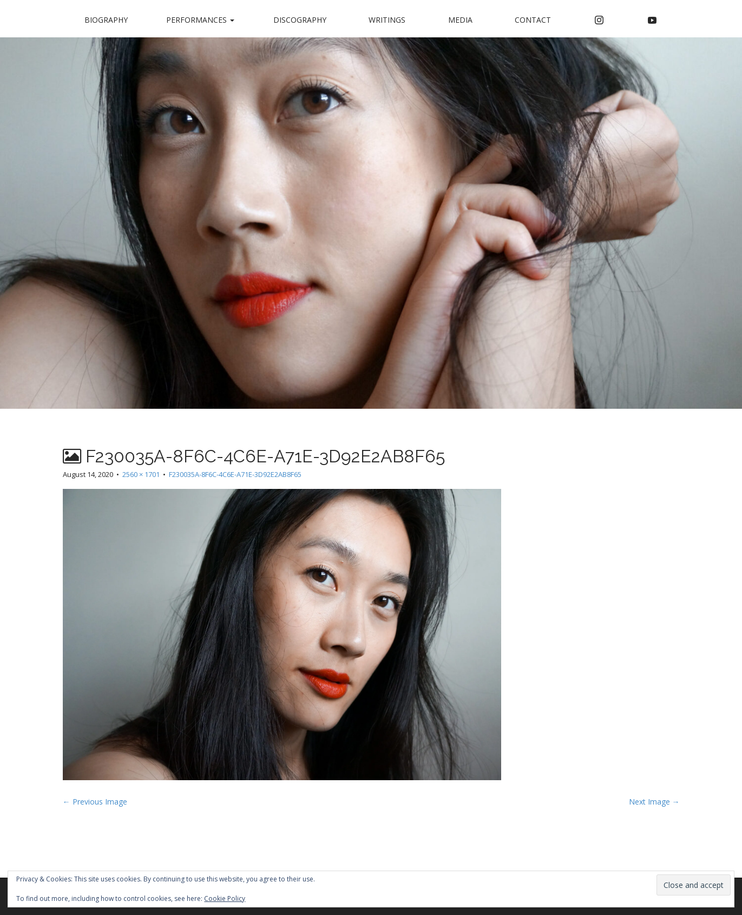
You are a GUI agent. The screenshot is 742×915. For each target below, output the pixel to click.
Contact (533, 20)
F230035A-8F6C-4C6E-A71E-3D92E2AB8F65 (235, 474)
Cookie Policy (224, 898)
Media (460, 20)
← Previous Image (95, 801)
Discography (299, 20)
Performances (200, 20)
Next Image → (654, 801)
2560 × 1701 (141, 474)
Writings (387, 20)
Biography (106, 20)
